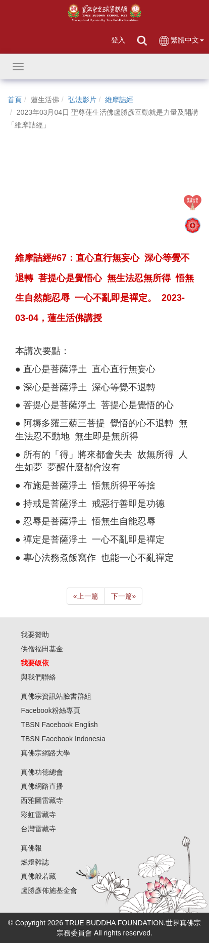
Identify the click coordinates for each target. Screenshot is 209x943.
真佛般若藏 (38, 876)
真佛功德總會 (42, 772)
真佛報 (31, 848)
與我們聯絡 (38, 677)
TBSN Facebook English (59, 725)
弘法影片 (82, 100)
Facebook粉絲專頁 (50, 710)
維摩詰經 (119, 100)
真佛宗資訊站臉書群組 (56, 696)
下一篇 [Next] (123, 596)
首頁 (15, 100)
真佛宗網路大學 (45, 753)
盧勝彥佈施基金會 (49, 890)
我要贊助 (35, 635)
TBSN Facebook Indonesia (63, 739)
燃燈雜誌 (35, 862)
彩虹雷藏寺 (38, 815)
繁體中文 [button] (181, 40)
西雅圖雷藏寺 (42, 800)
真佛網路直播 (42, 786)
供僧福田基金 (42, 649)
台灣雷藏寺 (38, 829)
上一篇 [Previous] (85, 596)
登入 (118, 40)
